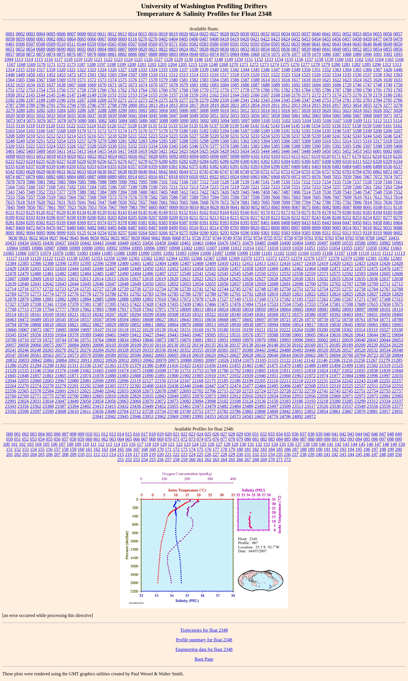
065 (128, 439)
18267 (110, 314)
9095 (40, 232)
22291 (73, 385)
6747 (224, 171)
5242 (346, 135)
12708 (360, 283)
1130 (188, 59)
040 (327, 434)
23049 (73, 401)
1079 (316, 54)
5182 (204, 130)
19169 (197, 329)
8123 (20, 212)
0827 (193, 49)
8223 (275, 217)
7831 (377, 202)
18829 (110, 324)
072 (184, 439)
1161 (348, 59)
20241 (10, 350)
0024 (193, 33)
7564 (71, 197)
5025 (367, 110)
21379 (135, 365)
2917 (336, 105)
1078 (306, 54)
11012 (235, 248)
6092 (173, 156)
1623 (347, 79)
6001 (377, 151)
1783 (296, 90)
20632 (260, 355)
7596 (234, 197)
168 (144, 449)
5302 (245, 141)
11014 (248, 248)
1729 (347, 84)
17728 (35, 309)
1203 (162, 64)
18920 (223, 324)
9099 (61, 232)
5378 (224, 146)
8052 (255, 207)
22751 (360, 391)
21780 (223, 370)
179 (232, 449)
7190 (153, 186)
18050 (260, 309)
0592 (244, 44)
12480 (35, 273)
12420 (335, 263)
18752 (335, 319)
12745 (235, 289)
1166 (399, 59)
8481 (81, 227)
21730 (173, 370)
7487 (285, 192)
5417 (122, 151)
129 (234, 444)
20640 (272, 355)
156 (49, 449)
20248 (35, 350)
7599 (265, 197)
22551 (372, 385)
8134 (81, 212)
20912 (73, 360)
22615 (73, 391)
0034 (285, 33)
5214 (71, 135)
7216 (224, 186)
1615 (275, 79)
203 (25, 454)
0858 (20, 54)
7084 (71, 181)
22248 (372, 380)
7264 (397, 186)
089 (319, 439)
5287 (173, 141)
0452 (295, 39)
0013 (122, 33)
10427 (381, 238)
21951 (272, 375)
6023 (102, 156)
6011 (30, 156)
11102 (278, 253)
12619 (160, 278)
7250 (285, 186)
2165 (245, 95)
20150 (285, 345)
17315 (397, 299)
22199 (247, 380)
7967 (112, 207)
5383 (255, 146)
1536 (357, 74)
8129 (61, 212)
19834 (123, 340)
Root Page (204, 659)
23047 (60, 401)
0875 (61, 54)
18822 (85, 324)
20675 (322, 355)
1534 (336, 74)
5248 (10, 141)
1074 (265, 54)
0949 (193, 54)
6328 (377, 161)
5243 (357, 135)
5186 (234, 130)
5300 (224, 141)
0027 (214, 33)
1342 (234, 69)
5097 (245, 120)
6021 (81, 156)
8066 (285, 207)
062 (105, 439)
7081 (40, 181)
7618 (20, 202)
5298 (204, 141)
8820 (254, 227)
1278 (315, 64)
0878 (91, 54)
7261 (367, 186)
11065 (8, 253)
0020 (183, 33)
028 (231, 434)
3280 (20, 110)
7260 (357, 186)
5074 (20, 120)
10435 (35, 243)
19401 (110, 334)
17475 (223, 304)
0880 (102, 54)
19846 (148, 340)
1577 (142, 79)
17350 (60, 304)
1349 (296, 69)
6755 (305, 171)
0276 (152, 39)
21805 (260, 370)
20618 (185, 355)
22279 (60, 385)
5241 (336, 135)
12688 (272, 283)
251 (120, 459)
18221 (73, 314)
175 (200, 449)
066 (136, 439)
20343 (173, 350)
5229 (214, 135)
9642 (64, 238)
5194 (316, 130)
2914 (305, 105)
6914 (132, 176)
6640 (142, 171)
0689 (51, 49)
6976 (316, 176)
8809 (244, 227)
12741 (198, 289)
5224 (163, 135)
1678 (173, 84)
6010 (20, 156)
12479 (23, 273)
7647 (102, 202)
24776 (272, 416)
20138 (247, 345)
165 (120, 449)
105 (46, 444)
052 (25, 439)
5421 (163, 151)
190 (319, 449)
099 (398, 439)
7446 (255, 192)
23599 (48, 411)
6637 (112, 171)
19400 (98, 334)
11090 (143, 253)
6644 (183, 171)
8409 (296, 222)
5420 (152, 151)
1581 (183, 79)
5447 (295, 151)
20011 (335, 340)
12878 (10, 299)
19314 (359, 329)
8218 (265, 217)
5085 (133, 120)
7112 (204, 181)
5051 (214, 115)
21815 (297, 370)
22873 (210, 396)
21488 (310, 365)
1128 (168, 59)
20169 (310, 345)
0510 (61, 44)
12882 (60, 299)
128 (226, 444)
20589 (110, 355)
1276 (294, 64)
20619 (198, 355)
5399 (387, 146)
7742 (316, 202)
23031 (35, 401)
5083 (112, 120)
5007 (193, 110)
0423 (275, 39)
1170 (41, 64)
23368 (48, 406)
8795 (234, 227)
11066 (20, 253)
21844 (397, 370)
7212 (183, 186)
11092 (168, 253)
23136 (260, 401)
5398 (377, 146)
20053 (397, 340)
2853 (245, 105)
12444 (73, 268)
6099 (245, 156)
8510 (193, 227)
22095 (110, 380)
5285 (163, 141)
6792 (336, 171)
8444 (336, 222)
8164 (224, 212)
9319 (377, 232)
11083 (82, 253)
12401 (135, 263)
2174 (336, 95)
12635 (359, 278)
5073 (10, 120)
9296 (245, 232)
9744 (216, 238)
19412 (135, 334)
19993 (285, 340)
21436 (210, 365)
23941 (98, 416)
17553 (310, 304)
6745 (203, 171)
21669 (110, 370)
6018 (51, 156)
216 (128, 454)
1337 (183, 69)
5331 (122, 146)
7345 (20, 192)
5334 (153, 146)
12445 (85, 268)
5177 (153, 130)
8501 (183, 227)
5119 (40, 125)
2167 (265, 95)
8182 (357, 212)
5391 (326, 146)
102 (22, 444)
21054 (236, 360)
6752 (275, 171)
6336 (20, 166)
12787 (198, 294)
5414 (91, 151)
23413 (98, 406)
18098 (372, 309)
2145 (51, 95)
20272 (73, 350)
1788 (347, 90)
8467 (10, 227)
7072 (377, 176)
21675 (135, 370)
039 (319, 434)
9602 (397, 232)
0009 (81, 33)
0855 (387, 49)
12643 (60, 283)
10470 (223, 243)
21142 (309, 360)
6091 (163, 156)
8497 (153, 227)
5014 (265, 110)
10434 (23, 243)
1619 (316, 79)
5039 (112, 115)
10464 (210, 243)
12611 (60, 278)
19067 (23, 329)
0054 (367, 33)
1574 (112, 79)
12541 (198, 273)
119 (155, 444)
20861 (48, 360)
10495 (310, 243)
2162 (214, 95)
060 (89, 439)
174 (192, 449)
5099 (255, 120)
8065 (275, 207)
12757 (347, 289)
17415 (123, 304)
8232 (295, 217)
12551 (272, 273)
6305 (296, 161)
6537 (398, 166)
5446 (285, 151)
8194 (40, 217)
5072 (398, 115)
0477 (377, 39)
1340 (214, 69)
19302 (347, 329)
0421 (254, 39)
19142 (172, 329)
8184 (377, 212)
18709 (272, 319)
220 (160, 454)
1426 (387, 69)
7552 (398, 192)
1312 (386, 64)
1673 (132, 84)
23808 (260, 411)
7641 (81, 202)
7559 (51, 197)
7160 (387, 181)
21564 (48, 370)
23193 (310, 401)
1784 (306, 90)
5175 (132, 130)
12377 (321, 258)
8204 (122, 217)
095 (366, 439)
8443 (326, 222)
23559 (385, 406)
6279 (153, 161)
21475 (272, 365)
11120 (35, 258)
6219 (387, 156)
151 (9, 449)
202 (17, 454)
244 (350, 454)
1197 (101, 64)
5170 (81, 130)
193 (343, 449)
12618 (147, 278)
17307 (372, 299)
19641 (360, 334)
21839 (384, 370)
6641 (153, 171)
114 (116, 444)
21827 (335, 370)
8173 (285, 212)
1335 (163, 69)
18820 (60, 324)
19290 (322, 329)
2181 (398, 95)
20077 (60, 345)
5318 (387, 141)
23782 (222, 411)
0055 (377, 33)
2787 (10, 105)
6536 (387, 166)
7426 (224, 192)
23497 (272, 406)
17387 (98, 304)
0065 (81, 39)
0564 (101, 44)
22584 (48, 391)
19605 (310, 334)
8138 (91, 212)
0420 (244, 39)
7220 (244, 186)
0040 (316, 33)
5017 (295, 110)
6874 (10, 176)
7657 (142, 202)
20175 (322, 345)
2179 (377, 95)
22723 (247, 391)
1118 (68, 59)
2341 (245, 100)
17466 (210, 304)
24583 (247, 416)
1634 (30, 84)
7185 (102, 186)
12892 (148, 299)
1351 (316, 69)
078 (232, 439)
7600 (275, 197)
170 (160, 449)
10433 (10, 243)
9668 (176, 238)
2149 (91, 95)
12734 (160, 289)
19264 (297, 329)
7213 (193, 186)
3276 (377, 105)
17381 (85, 304)
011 (97, 434)
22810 (110, 396)
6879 (30, 176)
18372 (285, 314)
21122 (285, 360)
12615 (110, 278)
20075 (48, 345)
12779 (98, 294)
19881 (198, 340)
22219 (310, 380)
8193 (30, 217)
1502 (102, 74)
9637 (53, 238)
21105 (260, 360)
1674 (142, 84)
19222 (285, 329)
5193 (306, 130)
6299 (234, 161)
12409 (210, 263)
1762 (122, 90)
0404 (173, 39)
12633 (335, 278)
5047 (173, 115)
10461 (185, 243)
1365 (357, 69)
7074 (387, 176)
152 (17, 449)
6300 (245, 161)
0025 (203, 33)
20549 (23, 355)
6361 (173, 166)
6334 (397, 161)
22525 (347, 385)
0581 (183, 44)
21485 (297, 365)
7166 (30, 186)
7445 (245, 192)
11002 (186, 248)
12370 (246, 258)
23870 (359, 411)
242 (334, 454)
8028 (214, 207)
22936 (285, 396)
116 (132, 444)
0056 (387, 33)
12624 (222, 278)
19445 (185, 334)
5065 (336, 115)
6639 (132, 171)
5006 (183, 110)
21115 (272, 360)
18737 (310, 319)
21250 (359, 360)
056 (57, 439)
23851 (297, 411)
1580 (173, 79)
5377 (214, 146)
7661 (163, 202)
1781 (275, 90)
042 (342, 434)
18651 (198, 319)
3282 (40, 110)
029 (239, 434)
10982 (385, 243)
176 (208, 449)
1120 (88, 59)
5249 (20, 141)
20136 (222, 345)
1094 (8, 59)
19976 (260, 340)
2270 (112, 100)
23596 (23, 411)
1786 (326, 90)
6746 (214, 171)
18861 (148, 324)
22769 (23, 396)
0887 (142, 54)
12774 (48, 294)
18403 (347, 314)
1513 (183, 74)
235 (279, 454)
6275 (112, 161)
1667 (71, 84)
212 (96, 454)
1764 (142, 90)
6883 (61, 176)
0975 (224, 54)
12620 (172, 278)
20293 (110, 350)
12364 (171, 258)
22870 (198, 396)
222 (176, 454)
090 (327, 439)
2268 (91, 100)
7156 (346, 181)
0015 (142, 33)
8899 (316, 227)
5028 (397, 110)
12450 (148, 268)
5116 (20, 125)
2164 (234, 95)
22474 (235, 385)
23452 (160, 406)
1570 (71, 79)
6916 (153, 176)
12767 (385, 289)
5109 (357, 120)
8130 (71, 212)
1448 (10, 74)
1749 (387, 84)
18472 (23, 319)
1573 (102, 79)
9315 (357, 232)
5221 (132, 135)
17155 (247, 299)
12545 (235, 273)
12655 (210, 283)
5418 (132, 151)
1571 (81, 79)
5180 (183, 130)
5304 (265, 141)
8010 (183, 207)
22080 (73, 380)
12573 (322, 273)
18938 (247, 324)
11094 (193, 253)
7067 (367, 176)
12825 (347, 294)
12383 (396, 258)
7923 (71, 207)
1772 (214, 90)
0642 (326, 44)
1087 (336, 54)
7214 (203, 186)
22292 (85, 385)
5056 (255, 115)
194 (351, 449)
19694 (397, 334)
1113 (18, 59)
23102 (223, 401)
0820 (142, 49)
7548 (377, 192)
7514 (306, 192)
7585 (163, 197)
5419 (142, 151)
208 (65, 454)
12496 (148, 273)
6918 (173, 176)
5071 (387, 115)
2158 (183, 95)
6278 (142, 161)
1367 (377, 69)
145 (361, 444)
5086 (143, 120)
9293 (224, 232)
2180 (387, 95)
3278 (397, 105)
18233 (85, 314)
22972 (360, 396)
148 (385, 444)
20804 (397, 355)
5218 (112, 135)
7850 (30, 207)
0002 (20, 33)
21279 (384, 360)
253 (136, 459)
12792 (247, 294)
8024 (204, 207)
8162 (204, 212)
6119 (316, 156)
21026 (223, 360)
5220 (122, 135)
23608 (60, 411)
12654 (198, 283)
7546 (357, 192)
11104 (303, 253)
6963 (255, 176)
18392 (335, 314)
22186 (235, 380)
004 (41, 434)
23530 (335, 406)
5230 (224, 135)
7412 (183, 192)
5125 (101, 125)
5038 (102, 115)
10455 (135, 243)
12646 (98, 283)
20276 (85, 350)
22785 (60, 396)
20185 (335, 345)
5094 (224, 120)
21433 (197, 365)
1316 (30, 69)
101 (14, 444)
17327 (10, 304)
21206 (334, 360)
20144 (260, 345)
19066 (10, 329)
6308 (326, 161)
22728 (285, 391)
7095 (142, 181)
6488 (377, 166)
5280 (112, 141)
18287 (122, 314)
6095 (204, 156)
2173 (326, 95)
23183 (285, 401)
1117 (58, 59)
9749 (227, 238)
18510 (48, 319)
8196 (51, 217)
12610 (48, 278)
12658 (247, 283)
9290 (204, 232)
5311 (336, 141)
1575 (122, 79)
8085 (336, 207)
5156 (336, 125)
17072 (185, 299)
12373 (283, 258)
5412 (71, 151)
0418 (224, 39)
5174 (122, 130)
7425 (214, 192)
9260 (132, 232)
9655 (115, 238)
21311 (73, 365)
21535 (23, 370)
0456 (336, 39)
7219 (234, 186)
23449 (148, 406)
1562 (387, 74)
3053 (346, 105)
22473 (223, 385)
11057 (359, 248)
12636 (372, 278)
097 (382, 439)
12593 (360, 273)
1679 (183, 84)
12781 (123, 294)
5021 (336, 110)
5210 (30, 135)
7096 (153, 181)
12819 (272, 294)
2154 (142, 95)
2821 (234, 105)
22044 (10, 380)
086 (295, 439)
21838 (372, 370)
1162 (359, 59)
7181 (61, 186)
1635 (40, 84)
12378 (333, 258)
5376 (204, 146)
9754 (257, 238)
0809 (132, 49)
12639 (10, 283)
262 (208, 459)
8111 (387, 207)
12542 (210, 273)
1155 (288, 59)
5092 (204, 120)
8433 (306, 222)
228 (223, 454)
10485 (260, 243)
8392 (214, 222)
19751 (85, 340)
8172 (275, 212)
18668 (223, 319)
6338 (40, 166)
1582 (193, 79)
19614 (322, 334)
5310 (326, 141)
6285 (214, 161)
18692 (247, 319)
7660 (153, 202)
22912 (235, 396)
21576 (60, 370)
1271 (243, 64)
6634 (91, 171)
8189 (10, 217)
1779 (255, 90)
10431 (393, 238)
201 (9, 454)
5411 (61, 151)
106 (54, 444)
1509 (142, 74)
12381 (371, 258)
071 (176, 439)
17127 (223, 299)
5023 (346, 110)
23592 (10, 411)
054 (41, 439)
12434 (60, 268)
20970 (161, 360)
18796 (23, 324)
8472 (30, 227)
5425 (203, 151)
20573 (73, 355)
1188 (91, 64)
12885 (98, 299)
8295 (30, 222)
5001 (132, 110)
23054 (98, 401)
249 (390, 454)
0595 (275, 44)
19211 (259, 329)
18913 (210, 324)
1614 (265, 79)
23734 (160, 411)
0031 (254, 33)
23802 (247, 411)
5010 (224, 110)
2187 (30, 100)
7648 (112, 202)
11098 (230, 253)
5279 (102, 141)
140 (322, 444)
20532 (372, 350)
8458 (377, 222)
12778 (85, 294)
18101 (385, 309)
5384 (265, 146)
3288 (102, 110)
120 (163, 444)
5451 (336, 151)
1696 (336, 84)
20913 (86, 360)
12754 (322, 289)
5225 (173, 135)
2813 (153, 105)
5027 (387, 110)
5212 (50, 135)
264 (224, 459)
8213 (214, 217)
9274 (173, 232)
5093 (214, 120)
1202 (152, 64)
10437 (60, 243)
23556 (372, 406)
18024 (223, 309)
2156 (163, 95)
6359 (153, 166)
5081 (92, 120)
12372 (271, 258)
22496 (285, 385)
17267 (347, 299)
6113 (285, 156)
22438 (173, 385)
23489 (247, 406)
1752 (20, 90)
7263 (387, 186)
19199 (247, 329)
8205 (132, 217)
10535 (347, 243)
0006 (61, 33)
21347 (97, 365)
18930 (235, 324)
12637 (384, 278)
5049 (193, 115)
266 (239, 459)
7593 (204, 197)
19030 (335, 324)
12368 (221, 258)
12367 (209, 258)
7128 (224, 181)
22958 (322, 396)
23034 (48, 401)
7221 (254, 186)
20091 (85, 345)
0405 (183, 39)
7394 (122, 192)
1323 (91, 69)
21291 (23, 365)
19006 (285, 324)
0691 (71, 49)
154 (33, 449)
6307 (316, 161)
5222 (142, 135)
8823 (265, 227)
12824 (335, 294)
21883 (123, 375)
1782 (285, 90)
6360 (163, 166)
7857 (40, 207)
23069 (135, 401)
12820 (285, 294)
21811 (285, 370)
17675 (397, 304)
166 (128, 449)
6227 (61, 161)
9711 (186, 238)
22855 (185, 396)
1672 (122, 84)
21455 (235, 365)
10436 (48, 243)
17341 (48, 304)
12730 (135, 289)
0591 (234, 44)
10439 (73, 243)
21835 (359, 370)
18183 (60, 314)
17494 (247, 304)
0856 (398, 49)
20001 (310, 340)
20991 (198, 360)
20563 (48, 355)
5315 (357, 141)
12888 (123, 299)
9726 (196, 238)
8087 (347, 207)
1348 (285, 69)
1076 (285, 54)
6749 (244, 171)
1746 (357, 84)
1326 (112, 69)
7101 (163, 181)
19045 (347, 324)
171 (168, 449)
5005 (173, 110)
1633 (20, 84)
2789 (30, 105)
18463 (10, 319)
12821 (297, 294)
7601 (285, 197)
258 (176, 459)
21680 (148, 370)
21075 (248, 360)
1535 (346, 74)
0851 (347, 49)
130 (242, 444)
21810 (272, 370)
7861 (51, 207)
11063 (395, 248)
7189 (142, 186)
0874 (51, 54)
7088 (102, 181)
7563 (61, 197)
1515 (203, 74)
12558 (297, 273)
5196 (336, 130)
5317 (377, 141)
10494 (297, 243)
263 (216, 459)
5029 (10, 115)
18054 (272, 309)
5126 (111, 125)
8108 (377, 207)
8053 (265, 207)
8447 (347, 222)
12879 (23, 299)
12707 (347, 283)
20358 (210, 350)
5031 (30, 115)
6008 (10, 156)
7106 (183, 181)
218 (144, 454)
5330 (112, 146)
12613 (85, 278)
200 (398, 449)
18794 (10, 324)
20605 (173, 355)
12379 (346, 258)
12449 (135, 268)
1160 (339, 59)
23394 (73, 406)
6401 (306, 166)
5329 (102, 146)
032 (263, 434)
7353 (51, 192)
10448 (110, 243)
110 (86, 444)
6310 (347, 161)
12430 (23, 268)
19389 (85, 334)
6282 (183, 161)
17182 (285, 299)
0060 (30, 39)
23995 (198, 416)
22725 (272, 391)
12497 (160, 273)
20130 (172, 345)
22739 (310, 391)
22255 (384, 380)
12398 (110, 263)
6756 (316, 171)
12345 (84, 258)
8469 (20, 227)
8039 (224, 207)
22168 (197, 380)
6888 (102, 176)
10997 (162, 248)
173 (184, 449)
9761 (308, 238)
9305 (306, 232)
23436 (135, 406)
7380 (81, 192)
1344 (245, 69)
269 (263, 459)
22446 (198, 385)
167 (136, 449)
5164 (20, 130)
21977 (335, 375)
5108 (347, 120)
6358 (142, 166)
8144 (132, 212)
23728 (147, 411)
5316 (367, 141)
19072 (35, 329)
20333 (148, 350)
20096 (98, 345)
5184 (224, 130)
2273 (142, 100)
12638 (397, 278)
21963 (297, 375)
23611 (85, 411)
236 (287, 454)
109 (78, 444)
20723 (372, 355)
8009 (173, 207)
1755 (51, 90)
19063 (385, 324)
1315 (20, 69)
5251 (40, 141)
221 (168, 454)
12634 (347, 278)
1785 (316, 90)
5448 (305, 151)
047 (382, 434)
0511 (71, 44)
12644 (73, 283)
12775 (60, 294)
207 (57, 454)
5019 (316, 110)
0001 (10, 33)
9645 (74, 238)
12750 (285, 289)
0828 (204, 49)
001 (17, 434)
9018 (367, 227)
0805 (112, 49)
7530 (326, 192)
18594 (123, 319)
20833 (23, 360)
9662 (155, 238)
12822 (310, 294)
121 (171, 444)
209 (73, 454)
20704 (360, 355)
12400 (123, 263)
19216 (272, 329)
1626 (377, 79)
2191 (71, 100)
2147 (71, 95)
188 (303, 449)
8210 (183, 217)
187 (295, 449)
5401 (10, 151)
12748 (260, 289)
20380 (247, 350)
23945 (123, 416)
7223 (275, 186)
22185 (222, 380)
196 (366, 449)
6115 (295, 156)
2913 (295, 105)
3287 (91, 110)
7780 (326, 202)
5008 (204, 110)
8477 (61, 227)
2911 (275, 105)
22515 (322, 385)
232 (255, 454)
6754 (295, 171)
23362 (35, 406)
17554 (322, 304)
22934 (272, 396)
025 (207, 434)
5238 (305, 135)
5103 (296, 120)
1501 (91, 74)
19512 (223, 334)
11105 (315, 253)
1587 (245, 79)
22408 (148, 385)
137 (298, 444)
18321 (197, 314)
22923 (260, 396)
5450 (326, 151)
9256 (112, 232)
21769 (210, 370)
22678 (160, 391)
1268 (223, 64)
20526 (335, 350)
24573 (235, 416)
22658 (135, 391)
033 (271, 434)
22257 (397, 380)
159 (73, 449)
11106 (327, 253)
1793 (387, 90)
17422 (135, 304)
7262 (377, 186)
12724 (73, 289)
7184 (91, 186)
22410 (160, 385)
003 (33, 434)
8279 (397, 217)
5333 (142, 146)
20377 (235, 350)
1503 (112, 74)
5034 (61, 115)
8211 (193, 217)
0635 (295, 44)
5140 (244, 125)
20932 (123, 360)
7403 (153, 192)
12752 (310, 289)
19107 (98, 329)
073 (192, 439)
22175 (210, 380)
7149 (275, 181)
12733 (148, 289)
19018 (322, 324)
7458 (265, 192)
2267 (81, 100)
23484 (235, 406)
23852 (310, 411)
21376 (122, 365)
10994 (124, 248)
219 (152, 454)
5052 (224, 115)
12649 (135, 283)
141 (330, 444)
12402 (148, 263)
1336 (173, 69)
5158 (356, 125)
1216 (203, 64)
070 (168, 439)
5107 (337, 120)
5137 (213, 125)
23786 (235, 411)
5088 (163, 120)
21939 (247, 375)
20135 (210, 345)
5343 (173, 146)
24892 (297, 416)
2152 (122, 95)
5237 (295, 135)
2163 (224, 95)
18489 (35, 319)
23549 (360, 406)
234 (271, 454)
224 (192, 454)
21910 (210, 375)
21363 (110, 365)
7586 (173, 197)
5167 (51, 130)
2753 (326, 100)
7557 (30, 197)
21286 (10, 365)
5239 (316, 135)
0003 (30, 33)
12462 (297, 268)
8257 (377, 217)
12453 (185, 268)
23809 (272, 411)
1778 (245, 90)
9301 (265, 232)
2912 (285, 105)
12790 (223, 294)
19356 (35, 334)
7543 (347, 192)
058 (73, 439)
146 (369, 444)
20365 (223, 350)
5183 (214, 130)
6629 (40, 171)
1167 (11, 64)
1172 (61, 64)
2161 (204, 95)
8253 (357, 217)
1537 (367, 74)
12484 (85, 273)
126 (211, 444)
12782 (135, 294)
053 (33, 439)
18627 (160, 319)
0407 (203, 39)
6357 (132, 166)
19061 (372, 324)
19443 (173, 334)
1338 (193, 69)
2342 (255, 100)
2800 (132, 105)
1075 (275, 54)
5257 (81, 141)
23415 (110, 406)
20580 (98, 355)
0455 (326, 39)
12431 (35, 268)
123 (187, 444)
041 (334, 434)
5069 (377, 115)
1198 (111, 64)
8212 (203, 217)
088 (311, 439)
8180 (347, 212)
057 (65, 439)
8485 (112, 227)
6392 (245, 166)
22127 (147, 380)
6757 (326, 171)
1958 (10, 95)
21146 (321, 360)
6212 (366, 156)
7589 (193, 197)
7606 (326, 197)
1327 (122, 69)
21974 (322, 375)
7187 (122, 186)
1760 (102, 90)
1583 (204, 79)
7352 (40, 192)
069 (160, 439)
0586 (214, 44)
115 (124, 444)
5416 (112, 151)
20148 (272, 345)
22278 (48, 385)
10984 (12, 248)
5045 (153, 115)
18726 (297, 319)
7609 (347, 197)
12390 (60, 263)
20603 (160, 355)
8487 (132, 227)
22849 (173, 396)
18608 (148, 319)
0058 (10, 39)
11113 (399, 253)
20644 (285, 355)
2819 (214, 105)
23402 (85, 406)
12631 (310, 278)
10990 (87, 248)
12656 (223, 283)
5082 (102, 120)
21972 (310, 375)
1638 (61, 84)
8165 (234, 212)
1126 (148, 59)
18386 (310, 314)
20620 (210, 355)
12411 (235, 263)
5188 (255, 130)
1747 (367, 84)
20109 (135, 345)
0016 (152, 33)
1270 (233, 64)
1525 (305, 74)
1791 (377, 90)
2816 (183, 105)
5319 (397, 141)
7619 (30, 202)
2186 (20, 100)
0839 (306, 49)
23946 (135, 416)
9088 (397, 227)
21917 (223, 375)
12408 (198, 263)
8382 (153, 222)
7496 (296, 192)
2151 (112, 95)
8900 (326, 227)
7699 (285, 202)
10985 (24, 248)
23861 (335, 411)
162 (97, 449)
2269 (102, 100)
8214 (224, 217)
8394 (234, 222)
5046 (163, 115)
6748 (234, 171)
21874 (85, 375)
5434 (244, 151)
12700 (310, 283)
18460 (397, 314)
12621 (185, 278)
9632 (33, 238)
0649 (387, 44)
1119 (78, 59)
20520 (322, 350)
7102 (173, 181)
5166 (40, 130)
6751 (265, 171)
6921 (204, 176)
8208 (163, 217)
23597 (35, 411)
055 (49, 439)
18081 (322, 309)
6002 (387, 151)
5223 (152, 135)
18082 (335, 309)
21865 (60, 375)
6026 (132, 156)
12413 (260, 263)
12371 (259, 258)
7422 (204, 192)
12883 (73, 299)
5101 (275, 120)
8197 (61, 217)
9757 (278, 238)
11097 (217, 253)
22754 (372, 391)
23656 (97, 411)
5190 (275, 130)
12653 (185, 283)
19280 (310, 329)
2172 (316, 95)
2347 (306, 100)
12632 (322, 278)
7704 (306, 202)
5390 (316, 146)
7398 (132, 192)
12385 (23, 263)
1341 (224, 69)
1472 (71, 74)
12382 (383, 258)
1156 (298, 59)
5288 (183, 141)
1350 (306, 69)
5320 (10, 146)
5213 (60, 135)
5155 (326, 125)
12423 (359, 263)
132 (258, 444)
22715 (223, 391)
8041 (234, 207)
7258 (346, 186)
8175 (306, 212)
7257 (336, 186)
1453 (61, 74)
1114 (28, 59)
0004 (40, 33)
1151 (248, 59)
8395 (245, 222)
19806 (110, 340)
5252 (51, 141)
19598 (285, 334)
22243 (359, 380)
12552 (285, 273)
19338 (397, 329)
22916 (247, 396)
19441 (160, 334)
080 (247, 439)
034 (279, 434)
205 (41, 454)
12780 (110, 294)
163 (105, 449)
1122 (108, 59)
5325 (61, 146)
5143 (275, 125)
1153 (268, 59)
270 (271, 459)
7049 (326, 176)
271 (279, 459)
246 (366, 454)
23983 (185, 416)
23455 (173, 406)
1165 (389, 59)
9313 (346, 232)
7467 (275, 192)
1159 (329, 59)
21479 (285, 365)
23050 (85, 401)
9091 (10, 232)
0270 (142, 39)
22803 (85, 396)
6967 (265, 176)
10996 (149, 248)
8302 (40, 222)
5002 (142, 110)
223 (184, 454)
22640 (98, 391)
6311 (357, 161)
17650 (385, 304)
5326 (71, 146)
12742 (210, 289)
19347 (23, 334)
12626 (247, 278)
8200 (91, 217)
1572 (91, 79)
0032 (265, 33)
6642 (163, 171)
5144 (285, 125)
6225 (40, 161)
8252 (346, 217)
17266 (335, 299)
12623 (210, 278)
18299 (147, 314)
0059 (20, 39)
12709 (372, 283)
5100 (265, 120)
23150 (272, 401)
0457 (346, 39)
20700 (347, 355)
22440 (185, 385)
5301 (234, 141)
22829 (135, 396)
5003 (153, 110)
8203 (112, 217)
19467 (198, 334)
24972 (310, 416)
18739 (322, 319)
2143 (30, 95)
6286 (224, 161)
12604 (372, 273)
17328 (23, 304)
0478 (387, 39)
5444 (265, 151)
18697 (260, 319)
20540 (397, 350)
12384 (10, 263)
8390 (193, 222)
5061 (296, 115)
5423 (183, 151)
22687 (173, 391)
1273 (264, 64)
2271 (122, 100)
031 (255, 434)
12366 (196, 258)
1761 (112, 90)
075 (208, 439)
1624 (357, 79)
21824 (322, 370)
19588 (272, 334)
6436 (326, 166)
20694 (335, 355)
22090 (98, 380)
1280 (335, 64)
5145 (295, 125)
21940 (260, 375)
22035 (397, 375)
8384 (173, 222)
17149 (235, 299)
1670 (102, 84)
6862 (377, 171)
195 (359, 449)
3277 (387, 105)
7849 (20, 207)
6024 (112, 156)
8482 (91, 227)
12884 (85, 299)
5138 (224, 125)
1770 (204, 90)
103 (30, 444)
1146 (198, 59)
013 (112, 434)
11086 (119, 253)
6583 (20, 171)
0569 (152, 44)
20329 (135, 350)
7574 (122, 197)
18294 (135, 314)
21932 (235, 375)
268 (255, 459)
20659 (297, 355)
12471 (335, 268)
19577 (260, 334)
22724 (260, 391)
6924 (234, 176)
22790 (73, 396)
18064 (285, 309)
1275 (284, 64)
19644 (372, 334)
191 (327, 449)
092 (343, 439)
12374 (296, 258)
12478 (10, 273)
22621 (85, 391)
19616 (335, 334)
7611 (367, 197)
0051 (336, 33)
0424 (285, 39)
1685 (234, 84)
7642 (91, 202)
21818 (310, 370)
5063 (316, 115)
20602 (148, 355)
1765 (153, 90)
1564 (10, 79)
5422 (173, 151)
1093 (398, 54)
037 (303, 434)
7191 (163, 186)
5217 (101, 135)
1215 (192, 64)
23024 (23, 401)
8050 (245, 207)
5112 (377, 120)
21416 (172, 365)
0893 (173, 54)
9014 (346, 227)
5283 (142, 141)
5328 (91, 146)
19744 (60, 340)
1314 (10, 69)
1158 (318, 59)
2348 (316, 100)
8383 (163, 222)
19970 (247, 340)
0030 (244, 33)
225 (199, 454)
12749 (272, 289)
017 (144, 434)
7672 (224, 202)
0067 (102, 39)
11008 (223, 248)
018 (152, 434)
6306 (306, 161)
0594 (265, 44)
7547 (367, 192)
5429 (224, 151)
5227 (193, 135)
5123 (81, 125)
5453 (357, 151)
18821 (73, 324)
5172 (102, 130)
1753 (30, 90)
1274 (274, 64)
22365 (110, 385)
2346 (296, 100)
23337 (397, 401)
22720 (235, 391)
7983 (132, 207)
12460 (272, 268)
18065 (297, 309)
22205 (260, 380)
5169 (71, 130)
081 (255, 439)
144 (353, 444)
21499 (347, 365)
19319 (372, 329)
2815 (173, 105)
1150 (238, 59)
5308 (306, 141)
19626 (347, 334)
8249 (336, 217)
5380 (234, 146)
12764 (372, 289)
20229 (397, 345)
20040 (359, 340)
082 (263, 439)
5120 (50, 125)
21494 (335, 365)
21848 (23, 375)
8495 (142, 227)
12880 (35, 299)
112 (101, 444)
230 (239, 454)
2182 (10, 100)
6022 (91, 156)
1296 (376, 64)
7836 (387, 202)
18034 (247, 309)
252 (128, 459)
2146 (61, 95)
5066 (347, 115)
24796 (285, 416)
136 (290, 444)
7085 (81, 181)
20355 (198, 350)
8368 (71, 222)
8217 (254, 217)
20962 (148, 360)
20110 (147, 345)
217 (136, 454)
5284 (153, 141)
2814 (163, 105)
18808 (35, 324)
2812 (142, 105)
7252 (305, 186)
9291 (214, 232)
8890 (275, 227)
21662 (85, 370)
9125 (81, 232)
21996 (372, 375)
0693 (91, 49)
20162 (297, 345)
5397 (367, 146)
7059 (347, 176)
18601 (135, 319)
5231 (234, 135)
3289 (112, 110)
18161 (35, 314)
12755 (335, 289)
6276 (122, 161)
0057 (397, 33)
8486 (122, 227)
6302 (265, 161)
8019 (193, 207)
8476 (51, 227)
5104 (306, 120)
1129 (178, 59)
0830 (224, 49)
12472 (347, 268)
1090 (367, 54)
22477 (247, 385)
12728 (110, 289)
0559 (91, 44)
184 (271, 449)
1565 (20, 79)
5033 (51, 115)
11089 (131, 253)
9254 (102, 232)
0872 (30, 54)
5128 (132, 125)
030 (247, 434)
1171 (51, 64)
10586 (360, 243)
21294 (35, 365)
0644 (346, 44)
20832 (11, 360)
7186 (112, 186)
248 (382, 454)
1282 (356, 64)
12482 (60, 273)
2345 (285, 100)
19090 (73, 329)
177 (216, 449)
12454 (198, 268)
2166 (255, 95)
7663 (173, 202)
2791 (51, 105)
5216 (91, 135)
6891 (122, 176)
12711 (384, 283)
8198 (71, 217)
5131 (152, 125)
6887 (91, 176)
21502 (372, 365)
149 (393, 444)
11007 (211, 248)
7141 (265, 181)
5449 (316, 151)
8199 (81, 217)
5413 (81, 151)
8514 (214, 227)
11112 (387, 253)
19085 (60, 329)
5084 (122, 120)
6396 (275, 166)
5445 (275, 151)
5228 (203, 135)
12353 (96, 258)
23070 (148, 401)
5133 (172, 125)
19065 (397, 324)
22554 (385, 385)
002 (25, 434)
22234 (335, 380)
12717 (35, 289)
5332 (132, 146)
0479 (397, 39)
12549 (247, 273)
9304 (296, 232)
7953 (91, 207)
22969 (335, 396)
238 (303, 454)
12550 (260, 273)
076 (216, 439)
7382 (91, 192)
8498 (163, 227)
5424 (193, 151)
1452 (51, 74)
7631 (61, 202)
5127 (121, 125)
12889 (135, 299)
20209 (359, 345)
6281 (173, 161)
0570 (163, 44)
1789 (357, 90)
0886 (132, 54)
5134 (183, 125)
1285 (366, 64)
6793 (346, 171)
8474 (40, 227)
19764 (98, 340)
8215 (234, 217)
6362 (183, 166)
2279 (204, 100)
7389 (112, 192)
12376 (308, 258)
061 (97, 439)
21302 (60, 365)
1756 (61, 90)
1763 (132, 90)
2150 (102, 95)
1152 (258, 59)
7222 (265, 186)
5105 (316, 120)
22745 (347, 391)
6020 (71, 156)
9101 (71, 232)
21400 (160, 365)
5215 (81, 135)
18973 (260, 324)
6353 (91, 166)
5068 (367, 115)
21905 (198, 375)
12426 (384, 263)
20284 (98, 350)
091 (335, 439)
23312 (372, 401)
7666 (193, 202)
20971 (173, 360)
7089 (112, 181)
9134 (91, 232)
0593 (254, 44)
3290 (122, 110)
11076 (57, 253)
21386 (147, 365)
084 (279, 439)
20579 (85, 355)
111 (93, 444)
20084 (73, 345)
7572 (112, 197)
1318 (51, 69)
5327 (81, 146)
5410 (51, 151)
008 (73, 434)
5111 (367, 120)
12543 (223, 273)
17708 (10, 309)
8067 (296, 207)
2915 (316, 105)
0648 (377, 44)
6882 (51, 176)
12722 (48, 289)
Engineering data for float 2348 (204, 649)
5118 (30, 125)
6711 (193, 171)
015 (128, 434)
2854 (255, 105)
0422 (265, 39)
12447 (110, 268)
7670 (214, 202)
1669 (91, 84)
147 (377, 444)
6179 (356, 156)
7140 (254, 181)
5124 (91, 125)
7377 (61, 192)
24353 (210, 416)
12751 (297, 289)
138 (306, 444)
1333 (142, 69)
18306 (160, 314)
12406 (173, 263)
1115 (38, 59)
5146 (305, 125)
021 (176, 434)
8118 (397, 207)
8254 (367, 217)
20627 (235, 355)
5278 (91, 141)
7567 (81, 197)
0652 (20, 49)
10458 (160, 243)
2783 (367, 100)
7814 (367, 202)
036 (295, 434)
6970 (285, 176)
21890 (148, 375)
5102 (286, 120)
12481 (48, 273)
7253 (316, 186)
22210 (272, 380)
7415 (193, 192)
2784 (377, 100)
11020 (297, 248)
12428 (397, 263)
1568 (51, 79)
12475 (372, 268)
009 (81, 434)
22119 (135, 380)
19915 (210, 340)
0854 (377, 49)
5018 (305, 110)
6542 (10, 171)
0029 (234, 33)
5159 (366, 125)
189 (311, 449)
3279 (10, 110)
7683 (255, 202)
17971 (160, 309)
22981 (385, 396)
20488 (285, 350)
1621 (326, 79)
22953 (297, 396)
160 (81, 449)
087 (303, 439)
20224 (384, 345)
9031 (387, 227)
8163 (214, 212)
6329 (387, 161)
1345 (255, 69)
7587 (183, 197)
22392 (135, 385)
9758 (288, 238)
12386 (35, 263)
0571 (173, 44)
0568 (142, 44)
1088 (347, 54)
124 (195, 444)
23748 (172, 411)
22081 (85, 380)
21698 (160, 370)
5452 (346, 151)
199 (390, 449)
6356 (122, 166)
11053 (321, 248)
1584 (214, 79)
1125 (138, 59)
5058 (275, 115)
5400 (398, 146)
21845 (10, 375)
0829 (214, 49)
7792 (347, 202)
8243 (316, 217)
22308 (98, 385)
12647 (110, 283)
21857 (35, 375)
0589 (224, 44)
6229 (81, 161)
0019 (173, 33)
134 (274, 444)
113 (108, 444)
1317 (40, 69)
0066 (91, 39)
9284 (193, 232)
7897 (61, 207)
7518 (316, 192)
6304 (285, 161)
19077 (48, 329)
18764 (372, 319)
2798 (112, 105)
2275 (163, 100)
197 (374, 449)
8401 (265, 222)
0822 (163, 49)
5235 (275, 135)
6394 (265, 166)
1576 (132, 79)
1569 (61, 79)
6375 (193, 166)
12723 (60, 289)
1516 (214, 74)
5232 (244, 135)
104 (38, 444)
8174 (296, 212)
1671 (112, 84)
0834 (265, 49)
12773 (35, 294)
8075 (306, 207)
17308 (385, 299)
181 (247, 449)
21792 (235, 370)
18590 (110, 319)
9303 (285, 232)
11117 (11, 258)
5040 (122, 115)
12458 (247, 268)
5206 (387, 130)
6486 (367, 166)
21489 (322, 365)
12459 (260, 268)
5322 (30, 146)
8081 (316, 207)
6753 (285, 171)
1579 (163, 79)
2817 (193, 105)
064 (120, 439)
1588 (255, 79)
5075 (30, 120)
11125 (59, 258)
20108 (123, 345)
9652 (104, 238)
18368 (272, 314)
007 (65, 434)
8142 (112, 212)
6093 (183, 156)
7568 (91, 197)
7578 (142, 197)
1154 (278, 59)
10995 (137, 248)
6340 (61, 166)
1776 (224, 90)
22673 (148, 391)
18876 (185, 324)
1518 (234, 74)
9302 (275, 232)
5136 (203, 125)
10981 (372, 243)
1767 (173, 90)
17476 (235, 304)
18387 (322, 314)
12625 (235, 278)
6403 (316, 166)
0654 (30, 49)
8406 (275, 222)
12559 (310, 273)
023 (192, 434)
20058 (23, 345)
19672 (385, 334)
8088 (357, 207)
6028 (153, 156)
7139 (244, 181)
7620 (40, 202)
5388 (296, 146)
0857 (10, 54)
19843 (135, 340)
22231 (322, 380)
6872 (387, 171)
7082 (51, 181)
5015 (275, 110)
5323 (40, 146)
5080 (81, 120)
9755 (267, 238)
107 (62, 444)
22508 (310, 385)
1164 (379, 59)
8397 (255, 222)
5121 (60, 125)
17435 (173, 304)
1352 (326, 69)
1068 (255, 54)
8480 (71, 227)
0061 (40, 39)
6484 (347, 166)
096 (374, 439)
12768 (397, 289)
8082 (326, 207)
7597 (245, 197)
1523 (285, 74)
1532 (326, 74)
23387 (60, 406)
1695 (326, 84)
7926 (81, 207)
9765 (349, 238)
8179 (336, 212)
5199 (367, 130)
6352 (81, 166)
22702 (198, 391)
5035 (71, 115)
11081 (70, 253)
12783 (148, 294)
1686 (245, 84)
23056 (110, 401)
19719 (35, 340)
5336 (163, 146)
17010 (160, 299)
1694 (316, 84)
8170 (265, 212)
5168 (61, 130)
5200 (377, 130)
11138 (72, 258)
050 (9, 439)
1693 (306, 84)
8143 (122, 212)
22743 (335, 391)
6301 (255, 161)
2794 (71, 105)
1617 (296, 79)
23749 (185, 411)
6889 (112, 176)
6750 (254, 171)
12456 (223, 268)
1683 (214, 84)
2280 (214, 100)
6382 (214, 166)
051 (17, 439)
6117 (305, 156)
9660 (145, 238)
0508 (40, 44)
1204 (172, 64)
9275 (183, 232)
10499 (335, 243)
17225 (310, 299)
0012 (112, 33)
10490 (285, 243)
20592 (123, 355)
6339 (51, 166)
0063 (61, 39)
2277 (183, 100)
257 (168, 459)
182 (255, 449)
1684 (224, 84)
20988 (186, 360)
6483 (336, 166)
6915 (142, 176)
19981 (272, 340)
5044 (142, 115)
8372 (91, 222)
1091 (377, 54)
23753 (197, 411)
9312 (336, 232)
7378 (71, 192)
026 (215, 434)
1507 (132, 74)
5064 (326, 115)
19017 (310, 324)
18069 (310, 309)
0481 (10, 44)
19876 (185, 340)
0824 (183, 49)
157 (57, 449)
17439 (185, 304)
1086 (326, 54)
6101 (255, 156)
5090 (184, 120)
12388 (48, 263)
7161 (397, 181)
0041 (326, 33)
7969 (122, 207)
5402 (20, 151)
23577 (397, 406)
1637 (51, 84)
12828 (385, 294)
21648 (73, 370)
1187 (81, 64)
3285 (71, 110)
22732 (297, 391)
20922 (98, 360)
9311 (326, 232)
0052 (346, 33)
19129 (147, 329)
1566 (30, 79)
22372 (123, 385)
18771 (385, 319)
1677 (163, 84)
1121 (98, 59)
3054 (357, 105)
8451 (367, 222)
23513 (297, 406)
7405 (163, 192)
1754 (40, 90)
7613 (387, 197)
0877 (81, 54)
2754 (336, 100)
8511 (204, 227)
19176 (210, 329)
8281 (10, 222)
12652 (173, 283)
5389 (306, 146)
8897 (295, 227)
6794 (357, 171)
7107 (193, 181)
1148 (218, 59)
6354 (102, 166)
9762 (319, 238)
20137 (235, 345)
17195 (297, 299)
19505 (210, 334)
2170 (296, 95)
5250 (30, 141)
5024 (357, 110)
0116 (132, 39)
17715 (23, 309)
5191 (285, 130)
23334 (385, 401)
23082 (185, 401)
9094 (30, 232)
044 (358, 434)
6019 (61, 156)
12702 (335, 283)
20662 (310, 355)
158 (65, 449)
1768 (183, 90)
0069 (122, 39)
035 (287, 434)
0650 (397, 44)
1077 (296, 54)
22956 (310, 396)
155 (41, 449)
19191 (235, 329)
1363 (336, 69)
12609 (35, 278)
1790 (367, 90)
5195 (326, 130)
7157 (357, 181)
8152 (183, 212)
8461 (387, 222)
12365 (184, 258)
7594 (214, 197)
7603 (296, 197)
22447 (210, 385)
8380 (132, 222)
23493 (260, 406)
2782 (357, 100)
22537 (360, 385)
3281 (30, 110)
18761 (360, 319)
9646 (84, 238)
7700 (296, 202)
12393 (73, 263)
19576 (247, 334)
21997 (385, 375)
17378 (73, 304)
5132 (162, 125)
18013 (198, 309)
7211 (173, 186)
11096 (205, 253)
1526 (316, 74)
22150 (160, 380)
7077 (398, 176)
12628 (272, 278)
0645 (357, 44)
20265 (48, 350)
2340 (234, 100)
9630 (13, 238)
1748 (377, 84)
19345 (10, 334)
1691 (285, 84)
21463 (247, 365)
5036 (81, 115)
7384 (102, 192)
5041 (132, 115)
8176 (316, 212)
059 (81, 439)
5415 (101, 151)
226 (207, 454)
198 (382, 449)
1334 (153, 69)
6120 (326, 156)
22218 (297, 380)
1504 (122, 74)
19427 (148, 334)
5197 (347, 130)
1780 (265, 90)
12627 (260, 278)
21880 (110, 375)
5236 (285, 135)
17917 (123, 309)
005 (49, 434)
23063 (123, 401)
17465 (198, 304)
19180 (222, 329)
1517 (224, 74)
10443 (98, 243)
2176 (357, 95)
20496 (310, 350)
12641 (35, 283)
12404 (160, 263)
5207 (398, 130)
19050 (360, 324)
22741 (322, 391)
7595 (224, 197)
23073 (173, 401)
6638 (122, 171)
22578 (35, 391)
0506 (20, 44)
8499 (173, 227)
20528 (360, 350)
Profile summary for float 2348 (204, 639)
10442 (85, 243)
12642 (48, 283)
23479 (210, 406)
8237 (305, 217)
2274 (153, 100)
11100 (254, 253)
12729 (123, 289)
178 (224, 449)
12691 (285, 283)
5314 (346, 141)
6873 (397, 171)
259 (184, 459)
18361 (260, 314)
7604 (306, 197)
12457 (235, 268)
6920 (193, 176)
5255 (71, 141)
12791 (235, 294)
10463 (198, 243)
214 (112, 454)
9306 (316, 232)
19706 (10, 340)
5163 (10, 130)
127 (218, 444)
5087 (153, 120)
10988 (62, 248)
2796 (91, 105)
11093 (180, 253)
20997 (211, 360)
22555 (397, 385)
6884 (71, 176)
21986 (360, 375)
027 (223, 434)
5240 (326, 135)
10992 (112, 248)
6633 (81, 171)
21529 (10, 370)
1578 (153, 79)
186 (287, 449)
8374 (102, 222)
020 (168, 434)
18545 (60, 319)
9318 (367, 232)
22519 (335, 385)
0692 (81, 49)
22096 (123, 380)
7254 (326, 186)
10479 (247, 243)
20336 (160, 350)
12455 (210, 268)
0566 (122, 44)
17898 (110, 309)
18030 (235, 309)
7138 (234, 181)
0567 (132, 44)
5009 (214, 110)
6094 (193, 156)
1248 (213, 64)
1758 (81, 90)
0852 (357, 49)
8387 (183, 222)
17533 (272, 304)
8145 (142, 212)
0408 (214, 39)
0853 (367, 49)
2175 (347, 95)
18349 (247, 314)
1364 (347, 69)
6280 (163, 161)
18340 (235, 314)
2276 (173, 100)
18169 (48, 314)
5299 (214, 141)
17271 (360, 299)
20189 (347, 345)
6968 (275, 176)
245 (358, 454)
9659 (135, 238)
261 (200, 459)
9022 (377, 227)
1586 (234, 79)
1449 (20, 74)
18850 (123, 324)
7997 (142, 207)
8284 (20, 222)
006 (57, 434)
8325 (51, 222)
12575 (335, 273)
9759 (298, 238)
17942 (148, 309)
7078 (10, 181)
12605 (385, 273)
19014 (297, 324)
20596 (135, 355)
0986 (245, 54)
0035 (295, 33)
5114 (397, 120)
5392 (336, 146)
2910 (265, 105)
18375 (297, 314)
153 (25, 449)
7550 (387, 192)
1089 (357, 54)
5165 (30, 130)
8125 (30, 212)
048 (390, 434)
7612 (377, 197)
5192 (296, 130)
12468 (322, 268)
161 (89, 449)
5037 (91, 115)
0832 (245, 49)
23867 (347, 411)
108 (70, 444)
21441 (222, 365)
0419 (234, 39)
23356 (23, 406)
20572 (60, 355)
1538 (377, 74)
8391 (204, 222)
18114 (10, 314)
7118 (214, 181)
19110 (110, 329)
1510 (153, 74)
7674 (234, 202)
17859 (73, 309)
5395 (347, 146)
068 (152, 439)
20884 (61, 360)
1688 (265, 84)
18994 (272, 324)
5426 (214, 151)
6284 (204, 161)
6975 (306, 176)
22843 (160, 396)
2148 (81, 95)
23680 (110, 411)
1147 (208, 59)
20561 (35, 355)
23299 (360, 401)
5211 (40, 135)
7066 (357, 176)
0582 (193, 44)
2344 (275, 100)
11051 (309, 248)
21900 (173, 375)
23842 (285, 411)
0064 (71, 39)
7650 (122, 202)
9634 (43, 238)
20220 (372, 345)
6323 (367, 161)
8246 (326, 217)
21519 (384, 365)
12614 (97, 278)
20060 (35, 345)
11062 (383, 248)
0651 (10, 49)
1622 (336, 79)
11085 (107, 253)
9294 (234, 232)
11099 (242, 253)
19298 (335, 329)
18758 (347, 319)
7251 (295, 186)
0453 (305, 39)
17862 (85, 309)
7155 (336, 181)
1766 (163, 90)
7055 (336, 176)
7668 (204, 202)
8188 (398, 212)
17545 (297, 304)
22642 (110, 391)
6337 (30, 166)
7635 (71, 202)
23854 (322, 411)
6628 (30, 171)
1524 (295, 74)
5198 (357, 130)
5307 (296, 141)
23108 (235, 401)
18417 (359, 314)
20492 (297, 350)
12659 (260, 283)
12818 (260, 294)
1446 (398, 69)
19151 (185, 329)
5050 (204, 115)
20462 (272, 350)
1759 (91, 90)
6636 (102, 171)
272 (287, 459)
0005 (51, 33)
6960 (245, 176)
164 (112, 449)
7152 (305, 181)
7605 (316, 197)
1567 (40, 79)
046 (374, 434)
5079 (71, 120)
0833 (255, 49)
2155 (153, 95)
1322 (81, 69)
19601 (297, 334)
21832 (347, 370)
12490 (123, 273)
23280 (335, 401)
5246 (387, 135)
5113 (387, 120)
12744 (223, 289)
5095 (235, 120)
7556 (20, 197)
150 (401, 444)
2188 (40, 100)
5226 (183, 135)
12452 (173, 268)
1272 (254, 64)
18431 (372, 314)
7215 (214, 186)
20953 (136, 360)
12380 (358, 258)
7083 (61, 181)
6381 (204, 166)
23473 (198, 406)
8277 (387, 217)
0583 (203, 44)
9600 (387, 232)
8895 (285, 227)
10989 (74, 248)
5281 (122, 141)
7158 (367, 181)
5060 (285, 115)
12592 (347, 273)
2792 (61, 105)
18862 (160, 324)
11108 (351, 253)
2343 (265, 100)
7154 (326, 181)
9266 (163, 232)
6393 (255, 166)
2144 (40, 95)
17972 (173, 309)
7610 (357, 197)
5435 (254, 151)
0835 (275, 49)
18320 (185, 314)
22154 (172, 380)
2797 (102, 105)
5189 (265, 130)
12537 (173, 273)
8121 (10, 212)
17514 (260, 304)
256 (160, 459)
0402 (163, 39)
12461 (285, 268)
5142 (264, 125)
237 (295, 454)
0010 (91, 33)
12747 (247, 289)
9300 (255, 232)
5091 (194, 120)
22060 (35, 380)
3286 (81, 110)
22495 (272, 385)
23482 (223, 406)
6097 (224, 156)
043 (350, 434)
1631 (398, 79)
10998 (174, 248)
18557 (85, 319)
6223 (20, 161)
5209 (20, 135)
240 (319, 454)
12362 (146, 258)
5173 (112, 130)
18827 (98, 324)
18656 (210, 319)
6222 (10, 161)
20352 (185, 350)
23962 (160, 416)
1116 (48, 59)
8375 (112, 222)
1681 (193, 84)
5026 (377, 110)
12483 (73, 273)
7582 (153, 197)
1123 (118, 59)
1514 (193, 74)
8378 (122, 222)
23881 (372, 411)
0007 (71, 33)
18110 (397, 309)
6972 (296, 176)
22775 (48, 396)
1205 (182, 64)
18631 (173, 319)
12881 (48, 299)
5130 (142, 125)
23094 (198, 401)
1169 (31, 64)
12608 (23, 278)
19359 (48, 334)
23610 (73, 411)
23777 (210, 411)
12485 (98, 273)
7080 (30, 181)
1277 (305, 64)
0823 (173, 49)
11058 (371, 248)
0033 (275, 33)
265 (232, 459)
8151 (173, 212)
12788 (210, 294)
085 (287, 439)
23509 (285, 406)
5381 (245, 146)
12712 (397, 283)
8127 (51, 212)
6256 (102, 161)
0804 (102, 49)
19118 (122, 329)
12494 (135, 273)
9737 (206, 238)
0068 (112, 39)
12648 (123, 283)
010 (89, 434)
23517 (310, 406)
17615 (372, 304)
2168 (275, 95)
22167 (185, 380)
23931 (397, 411)
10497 (322, 243)
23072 (160, 401)
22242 (347, 380)
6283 (193, 161)
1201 (141, 64)
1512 (173, 74)
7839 (398, 202)
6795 (367, 171)
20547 (10, 355)
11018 (272, 248)
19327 (384, 329)
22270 (23, 385)
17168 (260, 299)
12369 (234, 258)
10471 (235, 243)
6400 (296, 166)
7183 (81, 186)
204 (33, 454)
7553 (10, 197)
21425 (185, 365)
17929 (135, 309)
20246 (23, 350)
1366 (367, 69)
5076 (41, 120)
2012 (20, 95)
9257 (122, 232)
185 (279, 449)
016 (136, 434)
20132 (185, 345)
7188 (132, 186)
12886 (110, 299)
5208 (10, 135)
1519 (244, 74)
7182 (71, 186)
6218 (377, 156)
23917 (384, 411)
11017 (260, 248)
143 (346, 444)
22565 (23, 391)
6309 (336, 161)
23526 (322, 406)
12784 (160, 294)
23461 (185, 406)
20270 (60, 350)
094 (359, 439)
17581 (335, 304)
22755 (385, 391)
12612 (73, 278)
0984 (234, 54)
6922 (214, 176)
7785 (336, 202)
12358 (109, 258)
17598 (347, 304)
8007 (163, 207)
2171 (306, 95)
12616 (122, 278)
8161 (193, 212)
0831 (234, 49)
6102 (265, 156)
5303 (255, 141)
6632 (71, 171)
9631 (23, 238)
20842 (36, 360)
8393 (224, 222)
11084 (94, 253)
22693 (185, 391)
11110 (363, 253)
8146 (153, 212)
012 (104, 434)
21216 (346, 360)
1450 (30, 74)
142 (338, 444)
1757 (71, 90)
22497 (297, 385)
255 (152, 459)
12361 (134, 258)
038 (311, 434)
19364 (60, 334)
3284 (61, 110)
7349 (30, 192)
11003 (198, 248)
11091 (156, 253)
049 (398, 434)
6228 (71, 161)
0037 (305, 33)
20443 (260, 350)
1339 (204, 69)
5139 (234, 125)
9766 (359, 238)
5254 (61, 141)
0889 (163, 54)
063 (112, 439)
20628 (247, 355)
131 (250, 444)
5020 (326, 110)
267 (247, 459)
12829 (397, 294)
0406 (193, 39)
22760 (10, 396)
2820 (224, 105)
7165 (20, 186)
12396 (98, 263)
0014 (132, 33)
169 (152, 449)
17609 (360, 304)
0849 (336, 49)
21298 (48, 365)
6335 (10, 166)
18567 (98, 319)
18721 (285, 319)
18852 (135, 324)
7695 (265, 202)
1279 (325, 64)
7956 (102, 207)
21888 (135, 375)
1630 (387, 79)
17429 (160, 304)
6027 (142, 156)
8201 (102, 217)
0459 (367, 39)
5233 (254, 135)
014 (120, 434)
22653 (123, 391)
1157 (309, 59)
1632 (10, 84)
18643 (185, 319)
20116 (160, 345)
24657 (260, 416)
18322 (210, 314)
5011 (234, 110)
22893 (223, 396)
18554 (73, 319)
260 (192, 459)
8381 (142, 222)
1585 (224, 79)
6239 (91, 161)
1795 (398, 90)
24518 (223, 416)
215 (120, 454)
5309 (316, 141)
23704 (122, 411)
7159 (377, 181)
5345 (183, 146)
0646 (367, 44)
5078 (61, 120)
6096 (214, 156)
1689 (275, 84)
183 (263, 449)
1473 (81, 74)
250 (398, 454)
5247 (397, 135)
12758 (360, 289)
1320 (61, 69)
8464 (398, 222)
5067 (357, 115)
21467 (260, 365)
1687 (255, 84)
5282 (132, 141)
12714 (10, 289)
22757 (397, 391)
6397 (285, 166)
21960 (285, 375)
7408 (173, 192)
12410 (223, 263)
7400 (142, 192)
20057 (10, 345)
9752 (247, 238)
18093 (347, 309)
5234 (265, 135)
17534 (285, 304)
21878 (98, 375)
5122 (70, 125)
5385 (275, 146)
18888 (198, 324)
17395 (110, 304)
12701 (322, 283)
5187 (245, 130)
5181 (193, 130)
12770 (23, 294)
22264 (10, 385)
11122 (47, 258)
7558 (40, 197)
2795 (81, 105)
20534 (385, 350)
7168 (51, 186)
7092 (132, 181)
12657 (235, 283)
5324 (51, 146)
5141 (254, 125)
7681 (245, 202)
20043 (372, 340)
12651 (160, 283)
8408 (285, 222)
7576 (132, 197)
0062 (51, 39)
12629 (285, 278)
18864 (173, 324)
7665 (183, 202)
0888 (153, 54)
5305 (275, 141)
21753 (198, 370)
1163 (369, 59)
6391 (234, 166)
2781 (347, 100)
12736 (173, 289)
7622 (51, 202)
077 (224, 439)
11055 (346, 248)
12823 (322, 294)
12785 (173, 294)
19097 (85, 329)
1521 (265, 74)
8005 (153, 207)
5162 (397, 125)
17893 (98, 309)
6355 (112, 166)
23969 (173, 416)
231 (247, 454)
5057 (265, 115)
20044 (384, 340)
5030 (20, 115)
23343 (10, 406)
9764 (339, 238)
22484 (260, 385)
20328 (123, 350)
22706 (210, 391)
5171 (91, 130)
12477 (397, 268)
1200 (131, 64)
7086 (91, 181)
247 (374, 454)
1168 (20, 64)
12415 (272, 263)
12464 (310, 268)
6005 (397, 151)
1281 (345, 64)
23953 (148, 416)
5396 (357, 146)
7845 (10, 207)
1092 (387, 54)
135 (282, 444)
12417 (297, 263)
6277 (132, 161)
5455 (367, 151)
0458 (357, 39)
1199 (121, 64)
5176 (142, 130)
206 (49, 454)
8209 (173, 217)
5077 (51, 120)
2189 (51, 100)
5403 (30, 151)
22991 (10, 401)
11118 (23, 258)
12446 (98, 268)
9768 (370, 238)
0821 (153, 49)
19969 (235, 340)
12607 (10, 278)
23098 (210, 401)
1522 (275, 74)
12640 (23, 283)
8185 (387, 212)
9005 (336, 227)
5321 (20, 146)
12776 (73, 294)
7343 (10, 192)
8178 (326, 212)
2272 (132, 100)
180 (239, 449)
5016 (285, 110)
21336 (85, 365)
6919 (183, 176)
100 (6, 444)
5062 (306, 115)
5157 (346, 125)
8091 (367, 207)
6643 (173, 171)
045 (366, 434)
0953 (204, 54)
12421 (347, 263)
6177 (346, 156)
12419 (322, 263)
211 (89, 454)
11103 (291, 253)
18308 (172, 314)
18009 (185, 309)
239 (311, 454)
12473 (360, 268)
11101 (266, 253)
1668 (81, 84)
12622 (197, 278)
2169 (285, 95)
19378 (73, 334)
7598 (255, 197)
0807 (122, 49)
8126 (40, 212)
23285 (347, 401)
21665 (98, 370)
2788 (20, 105)
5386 (285, 146)
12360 (121, 258)
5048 (183, 115)
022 (184, 434)
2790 (40, 105)
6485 (357, 166)
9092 (20, 232)
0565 (112, 44)
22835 (148, 396)
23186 (297, 401)
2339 (224, 100)
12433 (48, 268)
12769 (10, 294)
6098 (234, 156)
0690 (61, 49)
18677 (235, 319)
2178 (367, 95)
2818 (204, 105)
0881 (112, 54)
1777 (234, 90)
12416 (285, 263)
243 (342, 454)
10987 (49, 248)
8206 (142, 217)
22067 (60, 380)
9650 (94, 238)
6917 (163, 176)
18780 (397, 319)
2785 (387, 100)
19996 (297, 340)
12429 (10, 268)
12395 (85, 263)
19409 (123, 334)
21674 (123, 370)
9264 (142, 232)
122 (179, 444)
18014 (210, 309)
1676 (153, 84)
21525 (397, 365)
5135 (193, 125)
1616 (285, 79)
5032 (40, 115)
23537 (347, 406)
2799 (122, 105)
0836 (285, 49)
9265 (153, 232)
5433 (234, 151)
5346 (193, 146)
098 (390, 439)
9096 (51, 232)
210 (81, 454)
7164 (10, 186)
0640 (305, 44)
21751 (185, 370)
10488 (272, 243)
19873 (160, 340)
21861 (48, 375)
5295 (193, 141)
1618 (306, 79)
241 (327, 454)
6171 (336, 156)
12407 (185, 263)
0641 (316, 44)
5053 (234, 115)
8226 (285, 217)
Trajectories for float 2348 (204, 630)
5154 (315, 125)
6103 (275, 156)
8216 (244, 217)
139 (314, 444)
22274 (35, 385)
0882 (122, 54)
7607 (336, 197)
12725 (85, 289)
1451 (40, 74)
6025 (122, 156)
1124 (128, 59)
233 (263, 454)
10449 (123, 243)
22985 (397, 396)
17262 (322, 299)
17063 (173, 299)
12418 (310, 263)
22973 (372, 396)
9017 (357, 227)
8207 (153, 217)
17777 (60, 309)
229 (231, 454)
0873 (40, 54)
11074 (45, 253)
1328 (132, 69)
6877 (20, 176)
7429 (234, 192)
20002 (322, 340)
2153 (132, 95)
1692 (296, 84)
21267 (371, 360)
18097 (360, 309)
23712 (135, 411)
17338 (35, 304)
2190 (61, 100)
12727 (98, 289)
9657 (125, 238)
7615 (10, 202)
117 (140, 444)
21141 (297, 360)
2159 (193, 95)
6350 (71, 166)
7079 (20, 181)
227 (215, 454)
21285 (396, 360)
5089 (173, 120)
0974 (214, 54)
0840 (316, 49)
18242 (97, 314)
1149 (228, 59)
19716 (23, 340)
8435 (316, 222)
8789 (224, 227)
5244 (367, 135)
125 (203, 444)
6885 (81, 176)
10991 (99, 248)
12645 (85, 283)
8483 (102, 227)
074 (200, 439)
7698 (275, 202)
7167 (40, 186)
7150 (285, 181)
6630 (51, 171)
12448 (123, 268)
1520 (254, 74)
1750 (398, 84)
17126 (210, 299)
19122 (135, 329)
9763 (329, 238)
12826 (360, 294)
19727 (48, 340)
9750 (237, 238)
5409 (40, 151)
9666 (166, 238)
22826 (123, 396)
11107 (339, 253)
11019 (285, 248)
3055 (367, 105)
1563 (397, 74)
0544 (81, 44)
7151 (295, 181)
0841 (326, 49)
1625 (367, 79)
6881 (40, 176)
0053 (357, 33)
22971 (347, 396)
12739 (185, 289)
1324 (102, 69)
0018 (163, 33)
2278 (193, 100)
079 (239, 439)
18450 (384, 314)
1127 (158, 59)
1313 (396, 64)
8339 (61, 222)
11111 (375, 253)
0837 (296, 49)
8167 (255, 212)
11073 (33, 253)
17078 (198, 299)
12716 (23, 289)
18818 (48, 324)
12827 (372, 294)
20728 (385, 355)
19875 (173, 340)
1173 (71, 64)
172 (176, 449)
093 (351, 439)
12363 (159, 258)
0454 (316, 39)
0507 (30, 44)
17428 (148, 304)
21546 (35, 370)
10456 (148, 243)
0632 (285, 44)
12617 (135, 278)
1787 (336, 90)
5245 (377, 135)
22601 (60, 391)
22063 (48, 380)
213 (104, 454)
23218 (322, 401)
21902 (185, 375)
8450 (357, 222)
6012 (40, 156)
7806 (357, 202)
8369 (81, 222)
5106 (326, 120)
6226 (51, 161)
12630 (297, 278)
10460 (173, 243)
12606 (397, 273)
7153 (316, 181)
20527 (347, 350)
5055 (245, 115)
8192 (20, 217)
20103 (110, 345)
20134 (197, 345)
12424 (372, 263)
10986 (37, 248)
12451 (160, 268)
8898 (305, 227)
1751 (10, 90)
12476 (385, 268)
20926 (111, 360)
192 (335, 449)
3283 (51, 110)
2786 (398, 100)
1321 (71, 69)
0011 (102, 33)
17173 (272, 299)
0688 (40, 49)
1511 (163, 74)
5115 (10, 125)
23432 (123, 406)
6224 (30, 161)
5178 (163, 130)
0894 (183, 54)
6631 (61, 171)
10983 (397, 243)
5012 (244, 110)
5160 (377, 125)
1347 (275, 69)
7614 (397, 197)
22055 (23, 380)
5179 (173, 130)
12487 (110, 273)
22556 (10, 391)
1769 (193, 90)
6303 (275, 161)
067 (144, 439)
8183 (367, 212)
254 (144, 459)
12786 (185, 294)
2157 (173, 95)
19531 (235, 334)
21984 (347, 375)
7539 (336, 192)
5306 (285, 141)
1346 (265, 69)
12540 (185, 273)
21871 (73, 375)
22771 (35, 396)
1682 (204, 84)
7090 (122, 181)
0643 (336, 44)
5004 (163, 110)
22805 (98, 396)
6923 (224, 176)
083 (271, 439)
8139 (102, 212)
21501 (359, 365)
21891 (160, 375)
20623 (223, 355)
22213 (285, 380)
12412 (247, 263)
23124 (247, 401)
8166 (245, 212)
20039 (347, 340)
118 (147, 444)
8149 (163, 212)
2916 (326, 105)
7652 (132, 202)
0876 (71, 54)
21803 (247, 370)
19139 (160, 329)
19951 (223, 340)
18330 (222, 314)
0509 (51, 44)
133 (266, 444)
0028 (224, 33)
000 (9, 434)
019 (160, 434)
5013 (254, 110)
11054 (334, 248)
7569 (102, 197)
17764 (48, 309)
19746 (73, 340)
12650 (148, 283)
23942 (110, 416)
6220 (397, 156)
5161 (387, 125)
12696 (297, 283)
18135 (23, 314)
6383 (224, 166)
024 (199, 434)
